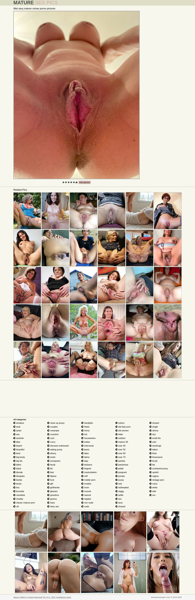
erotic (51, 457)
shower (154, 423)
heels (85, 427)
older (119, 434)
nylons (120, 423)
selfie (119, 495)
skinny (154, 430)
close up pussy (55, 423)
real (119, 484)
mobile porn (88, 480)
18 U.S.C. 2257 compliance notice (57, 597)
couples (52, 427)
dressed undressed (58, 446)
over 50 (121, 449)
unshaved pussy (159, 468)
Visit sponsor (84, 182)
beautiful (18, 449)
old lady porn (123, 427)
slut (153, 434)
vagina (154, 476)
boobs (17, 480)
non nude (87, 503)
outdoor (121, 438)
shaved (120, 506)
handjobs (87, 423)
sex (119, 499)
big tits (17, 461)
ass (16, 434)
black (17, 468)
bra (16, 487)
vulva (153, 484)
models (86, 484)
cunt (50, 438)
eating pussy (54, 449)
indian (85, 442)
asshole (18, 438)
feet (50, 472)
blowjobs (19, 476)
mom (85, 487)
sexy (119, 503)
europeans (53, 461)
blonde (18, 472)
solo (153, 442)
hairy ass (53, 506)
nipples (86, 499)
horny (85, 430)
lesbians (86, 465)
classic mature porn (24, 503)
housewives (88, 438)
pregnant (121, 472)
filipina (51, 476)
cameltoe (19, 495)
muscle (86, 491)
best (16, 453)
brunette (18, 491)
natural (86, 495)
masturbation (89, 472)
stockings (155, 446)
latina (85, 457)
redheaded (122, 487)
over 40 (121, 446)
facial (51, 465)
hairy (51, 503)
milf (84, 476)
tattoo (154, 449)
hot (84, 434)
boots (17, 484)
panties (120, 461)
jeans (85, 449)
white (153, 487)
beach (17, 446)
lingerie (86, 468)
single (154, 427)
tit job (153, 461)
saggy (120, 491)
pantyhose (122, 465)
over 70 (121, 457)
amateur (18, 423)
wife (153, 491)
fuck (50, 480)
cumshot (52, 434)
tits (152, 465)
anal (16, 427)
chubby (18, 499)
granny (52, 499)
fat (50, 468)
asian (17, 430)
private (120, 476)
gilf (50, 484)
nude (85, 506)
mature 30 (122, 442)
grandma (53, 495)
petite (120, 468)
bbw (16, 442)
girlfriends (53, 487)
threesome (156, 457)
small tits (155, 438)
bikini (17, 465)
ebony (51, 453)
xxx (152, 495)
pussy (120, 480)
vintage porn (157, 480)
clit (16, 506)
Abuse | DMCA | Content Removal (27, 597)
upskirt (154, 472)
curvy (51, 442)
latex (85, 453)
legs (84, 461)
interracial (87, 446)
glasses (52, 491)
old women (122, 430)
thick (153, 453)
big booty (19, 457)
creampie (53, 430)
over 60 (121, 453)
